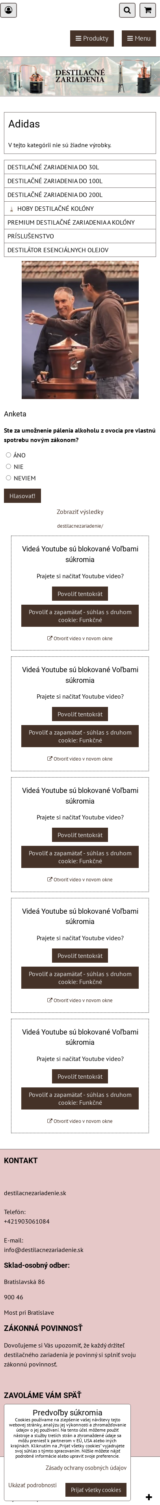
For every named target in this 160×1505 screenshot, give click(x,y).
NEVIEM (21, 478)
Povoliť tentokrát (80, 594)
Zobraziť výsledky (80, 511)
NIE (15, 466)
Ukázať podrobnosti (32, 1485)
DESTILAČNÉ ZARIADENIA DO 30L (53, 167)
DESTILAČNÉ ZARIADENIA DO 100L (54, 181)
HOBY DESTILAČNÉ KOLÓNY (50, 208)
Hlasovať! (22, 496)
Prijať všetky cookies (96, 1490)
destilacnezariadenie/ (80, 526)
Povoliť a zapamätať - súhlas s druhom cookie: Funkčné (80, 616)
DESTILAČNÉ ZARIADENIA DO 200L (54, 195)
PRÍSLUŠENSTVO (30, 236)
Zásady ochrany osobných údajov (86, 1467)
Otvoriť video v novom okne (80, 638)
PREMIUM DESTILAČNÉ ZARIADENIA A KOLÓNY (71, 222)
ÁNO (16, 455)
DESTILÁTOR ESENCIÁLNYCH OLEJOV (57, 250)
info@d (14, 1250)
